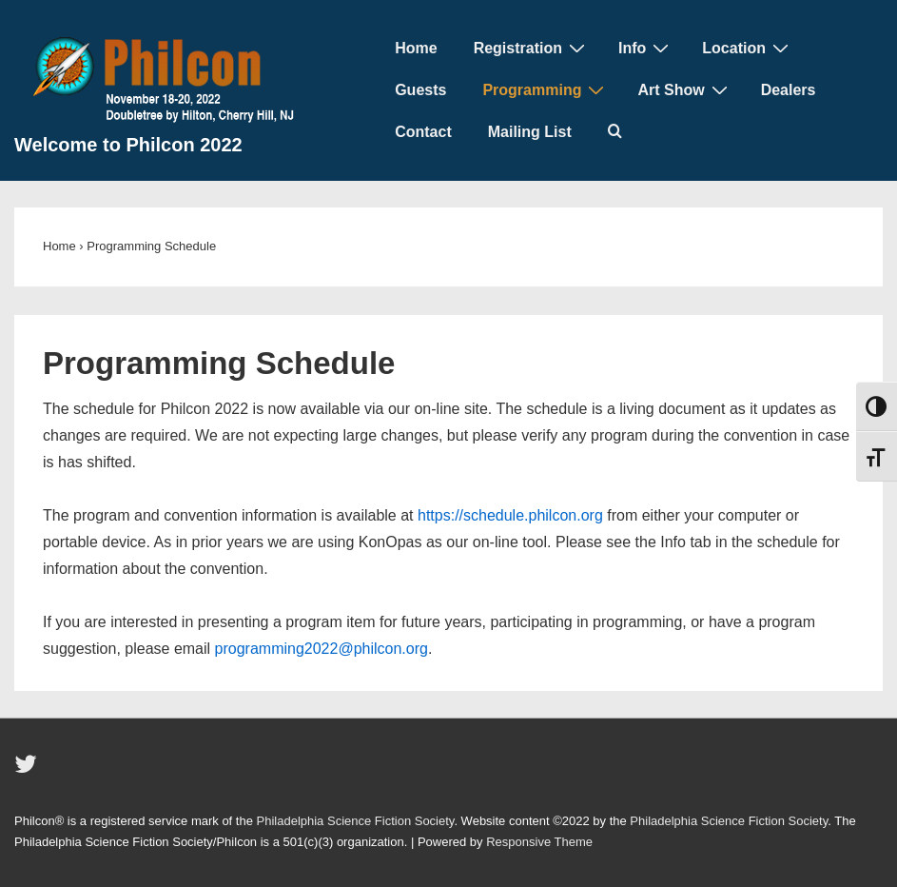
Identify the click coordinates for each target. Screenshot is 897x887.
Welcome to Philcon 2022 (128, 144)
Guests (420, 90)
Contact (423, 132)
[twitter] (28, 770)
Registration (532, 47)
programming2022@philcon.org (321, 649)
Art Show (684, 89)
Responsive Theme (539, 842)
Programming (545, 89)
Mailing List (530, 132)
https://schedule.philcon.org (510, 515)
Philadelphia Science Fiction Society (356, 821)
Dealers (788, 90)
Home (416, 48)
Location (747, 47)
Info (645, 47)
